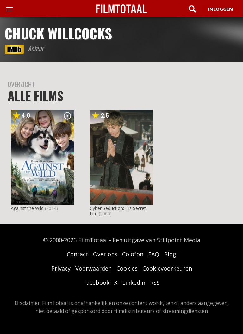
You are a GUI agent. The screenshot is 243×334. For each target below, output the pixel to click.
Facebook (96, 282)
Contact (77, 254)
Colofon (132, 254)
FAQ (153, 254)
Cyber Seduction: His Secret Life (118, 211)
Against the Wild (27, 208)
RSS (155, 282)
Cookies (127, 268)
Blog (170, 254)
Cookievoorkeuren (167, 268)
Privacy (61, 268)
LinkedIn (133, 282)
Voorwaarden (93, 268)
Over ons (105, 254)
